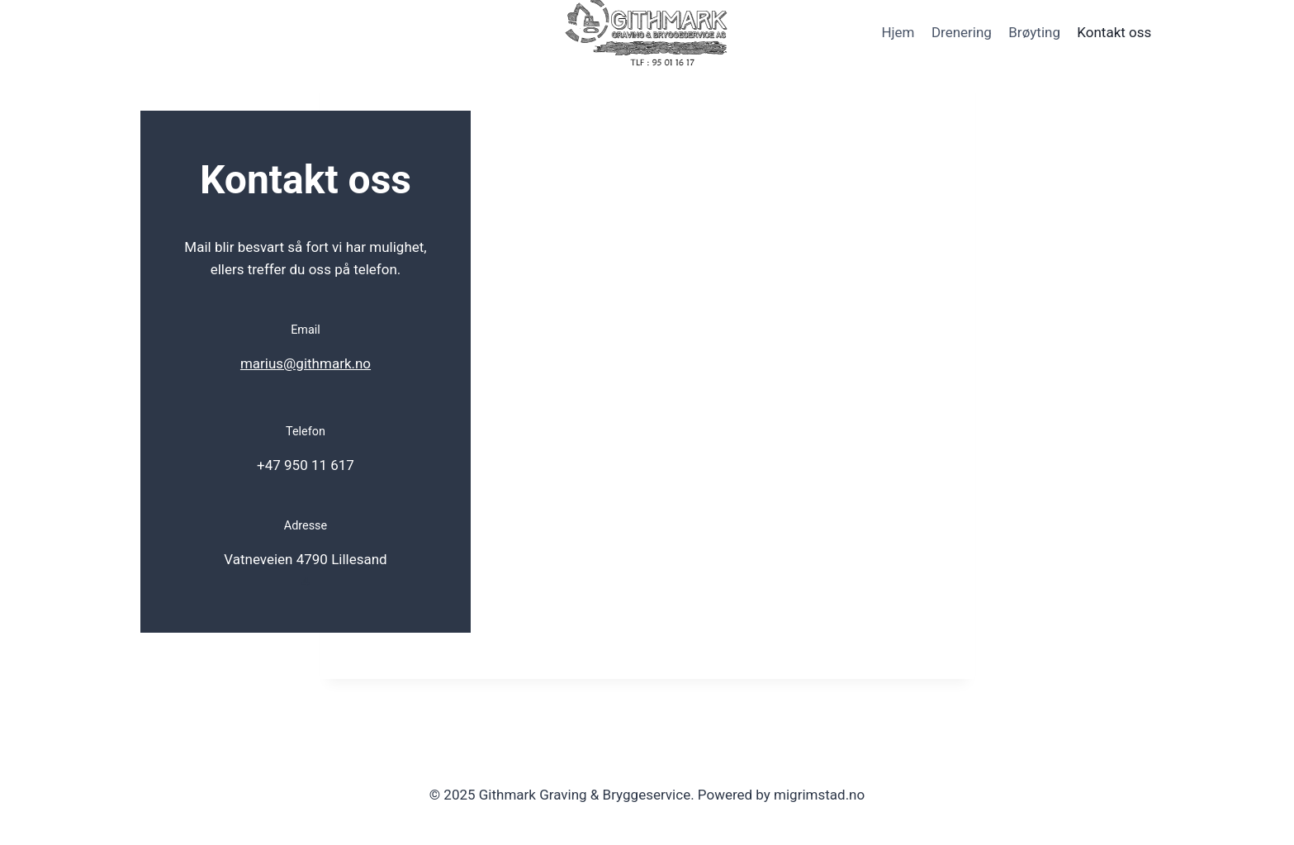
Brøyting (1034, 32)
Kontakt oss (1114, 32)
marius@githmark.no (305, 363)
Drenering (961, 32)
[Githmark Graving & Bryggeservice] (647, 33)
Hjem (897, 32)
